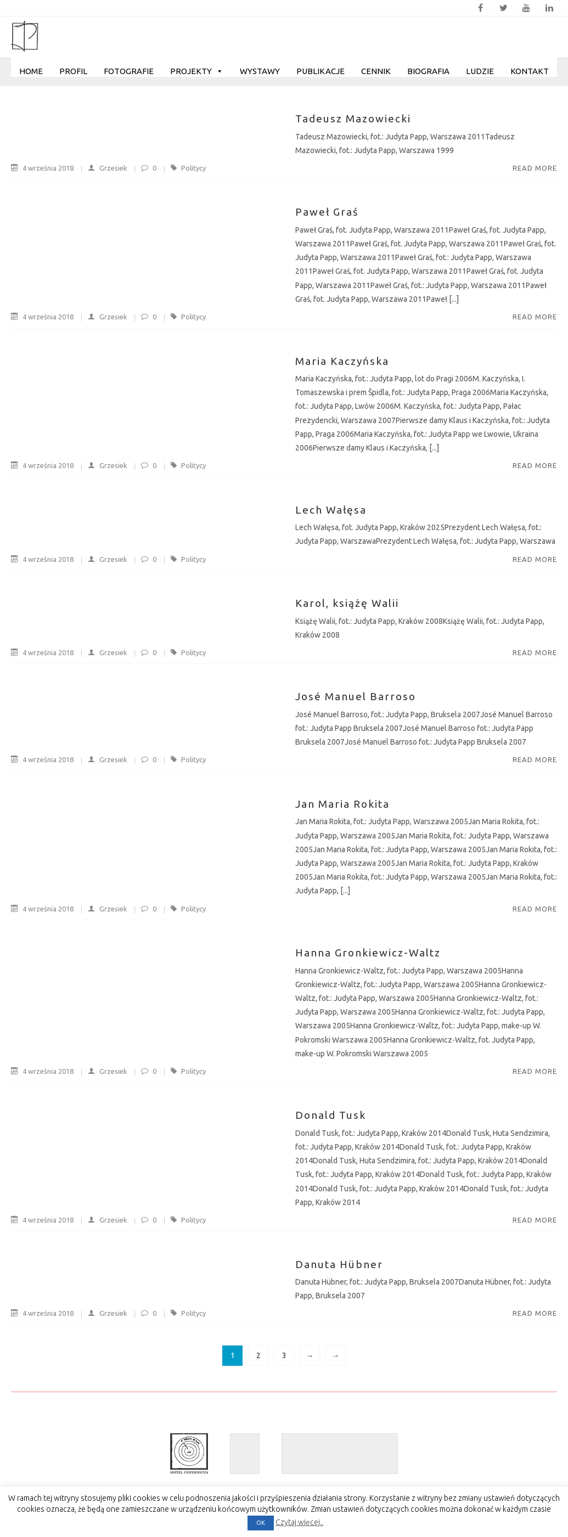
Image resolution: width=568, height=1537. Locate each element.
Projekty (196, 71)
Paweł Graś (326, 212)
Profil (73, 71)
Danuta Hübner (339, 1264)
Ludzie (480, 71)
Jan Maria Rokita (342, 804)
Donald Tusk (330, 1115)
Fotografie (129, 71)
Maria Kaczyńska (342, 361)
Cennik (376, 71)
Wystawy (260, 71)
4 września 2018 (43, 168)
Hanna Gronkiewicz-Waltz (368, 953)
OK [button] (260, 1522)
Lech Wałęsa (331, 510)
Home (31, 71)
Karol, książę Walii (347, 603)
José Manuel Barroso (355, 696)
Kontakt (529, 71)
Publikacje (320, 71)
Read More (535, 168)
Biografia (428, 71)
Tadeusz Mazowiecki (353, 118)
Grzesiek (102, 168)
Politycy (193, 168)
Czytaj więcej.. (299, 1522)
